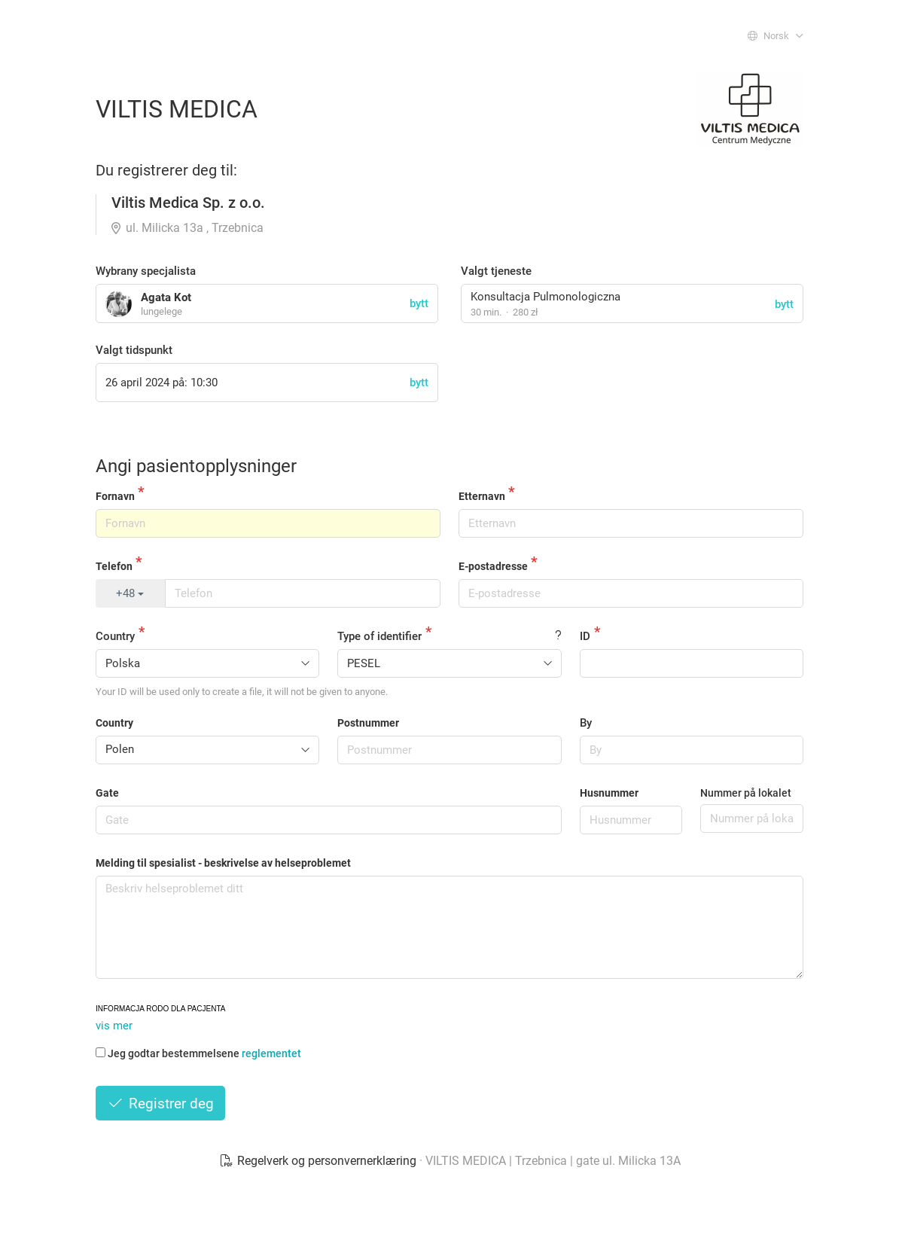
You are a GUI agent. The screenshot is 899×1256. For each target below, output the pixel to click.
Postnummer (368, 723)
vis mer (114, 1025)
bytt (784, 304)
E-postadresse (493, 566)
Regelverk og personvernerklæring (319, 1161)
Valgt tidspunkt (134, 350)
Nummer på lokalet (745, 793)
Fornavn (115, 496)
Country (115, 636)
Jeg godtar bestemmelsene (198, 1053)
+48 (130, 593)
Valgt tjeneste (496, 271)
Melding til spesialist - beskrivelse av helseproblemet (223, 863)
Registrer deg (160, 1103)
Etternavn (482, 496)
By (586, 723)
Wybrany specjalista (146, 271)
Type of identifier (379, 636)
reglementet (271, 1053)
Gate (107, 793)
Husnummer (609, 793)
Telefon (114, 566)
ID (585, 636)
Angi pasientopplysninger (196, 466)
